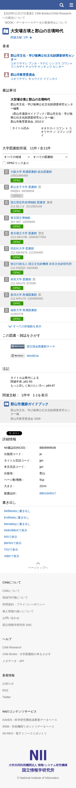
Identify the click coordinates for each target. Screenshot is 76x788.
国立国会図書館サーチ (41, 346)
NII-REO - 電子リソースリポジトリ (24, 733)
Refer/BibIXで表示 (15, 530)
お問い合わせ (10, 618)
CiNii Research (11, 647)
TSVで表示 (11, 549)
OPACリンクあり (15, 163)
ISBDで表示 (11, 556)
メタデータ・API (13, 661)
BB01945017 (48, 493)
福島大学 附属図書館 (24, 310)
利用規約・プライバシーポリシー (23, 604)
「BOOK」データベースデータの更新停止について (34, 22)
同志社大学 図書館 (22, 248)
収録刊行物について (15, 597)
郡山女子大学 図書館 (24, 187)
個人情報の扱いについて (18, 611)
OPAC (17, 180)
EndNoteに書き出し (16, 517)
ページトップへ (38, 567)
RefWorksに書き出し (17, 511)
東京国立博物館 (20, 217)
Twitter (6, 697)
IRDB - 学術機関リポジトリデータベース (28, 726)
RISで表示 (10, 536)
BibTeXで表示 (12, 543)
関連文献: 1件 (19, 37)
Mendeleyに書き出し (17, 524)
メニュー (71, 5)
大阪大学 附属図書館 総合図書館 (31, 171)
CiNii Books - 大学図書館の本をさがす (26, 654)
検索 (61, 5)
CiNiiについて (11, 590)
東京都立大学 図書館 (24, 233)
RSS (5, 690)
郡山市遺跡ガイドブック (29, 404)
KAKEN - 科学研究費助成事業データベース (29, 719)
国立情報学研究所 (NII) (16, 624)
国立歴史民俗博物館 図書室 (28, 202)
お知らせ (8, 683)
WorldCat (33, 355)
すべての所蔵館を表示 (27, 326)
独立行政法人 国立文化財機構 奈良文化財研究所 (41, 263)
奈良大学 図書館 (21, 279)
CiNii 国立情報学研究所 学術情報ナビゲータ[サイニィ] (18, 5)
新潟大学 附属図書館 (24, 294)
